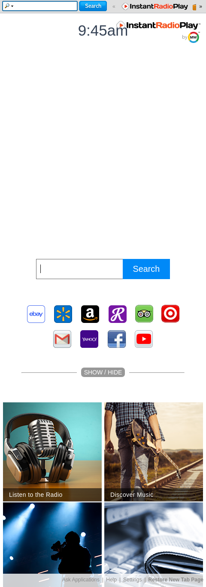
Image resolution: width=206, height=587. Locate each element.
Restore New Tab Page (175, 580)
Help (111, 580)
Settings (132, 580)
